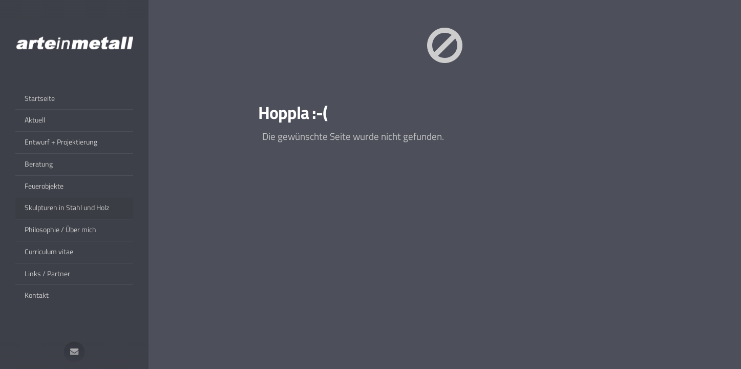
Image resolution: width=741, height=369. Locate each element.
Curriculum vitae (49, 252)
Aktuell (35, 120)
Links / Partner (47, 274)
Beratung (39, 164)
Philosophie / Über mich (60, 229)
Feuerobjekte (44, 186)
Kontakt (37, 295)
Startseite (40, 98)
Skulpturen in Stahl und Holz (67, 207)
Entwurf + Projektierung (61, 142)
